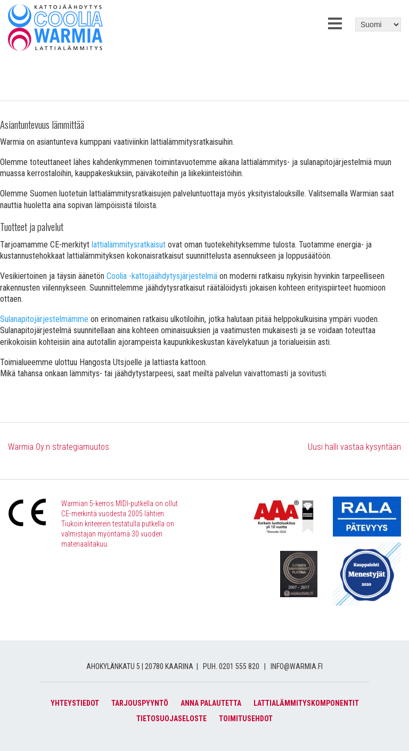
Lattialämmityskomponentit (306, 703)
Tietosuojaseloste (171, 718)
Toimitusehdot (246, 718)
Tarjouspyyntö (139, 703)
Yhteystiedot (75, 703)
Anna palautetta (211, 703)
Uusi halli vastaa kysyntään (354, 447)
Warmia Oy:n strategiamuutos (58, 447)
